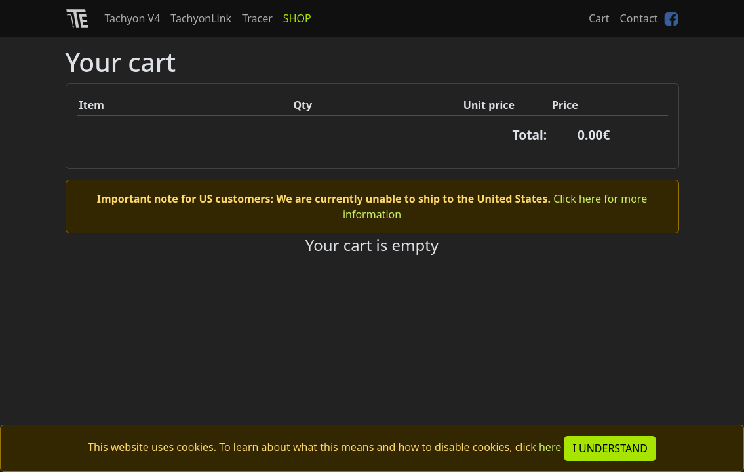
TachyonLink (200, 18)
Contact (639, 18)
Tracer (257, 18)
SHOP (297, 18)
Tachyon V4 (133, 18)
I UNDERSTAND (610, 448)
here (550, 447)
